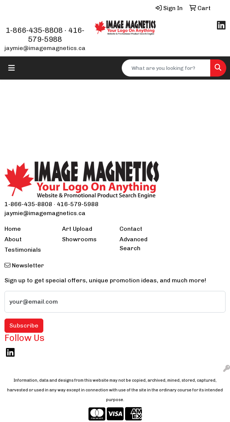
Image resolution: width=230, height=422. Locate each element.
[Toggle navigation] (11, 68)
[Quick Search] (166, 68)
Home (12, 228)
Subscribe (23, 325)
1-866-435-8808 (34, 30)
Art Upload (77, 228)
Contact (130, 228)
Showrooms (79, 239)
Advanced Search (133, 244)
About (13, 239)
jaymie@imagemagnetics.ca (45, 48)
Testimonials (22, 249)
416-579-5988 (56, 35)
